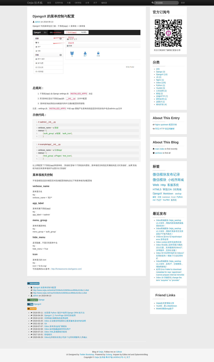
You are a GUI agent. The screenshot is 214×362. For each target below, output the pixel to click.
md (154, 200)
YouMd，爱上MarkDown (166, 306)
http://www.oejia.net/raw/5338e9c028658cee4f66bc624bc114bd (60, 293)
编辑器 (104, 3)
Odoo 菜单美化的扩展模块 (55, 326)
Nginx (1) (160, 80)
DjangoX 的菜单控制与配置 (44, 287)
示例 (159, 197)
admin (37, 22)
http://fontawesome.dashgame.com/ (66, 269)
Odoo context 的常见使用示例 (168, 242)
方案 (69, 3)
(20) (158, 69)
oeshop (178, 194)
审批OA (167, 189)
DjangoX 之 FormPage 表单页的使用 (60, 315)
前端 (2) (159, 93)
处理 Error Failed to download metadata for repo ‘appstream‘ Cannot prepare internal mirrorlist (170, 272)
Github (119, 352)
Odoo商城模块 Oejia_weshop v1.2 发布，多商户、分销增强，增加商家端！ (169, 264)
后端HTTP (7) (162, 96)
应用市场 (59, 3)
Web (156, 185)
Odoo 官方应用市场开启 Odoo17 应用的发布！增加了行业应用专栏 (170, 256)
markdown (166, 197)
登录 (183, 3)
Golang (109, 354)
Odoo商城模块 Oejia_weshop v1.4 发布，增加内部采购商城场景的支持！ (169, 223)
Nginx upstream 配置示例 (166, 124)
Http (164, 184)
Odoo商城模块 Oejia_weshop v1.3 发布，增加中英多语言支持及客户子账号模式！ (169, 231)
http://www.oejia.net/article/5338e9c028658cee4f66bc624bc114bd (61, 290)
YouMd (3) (160, 88)
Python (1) (160, 85)
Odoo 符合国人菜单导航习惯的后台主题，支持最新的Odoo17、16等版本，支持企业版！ (170, 247)
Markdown (168, 193)
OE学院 (78, 3)
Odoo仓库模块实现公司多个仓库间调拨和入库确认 (65, 337)
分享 (87, 3)
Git (45, 323)
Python (180, 197)
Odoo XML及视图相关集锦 (55, 332)
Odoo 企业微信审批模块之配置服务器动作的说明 (65, 321)
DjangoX (37, 304)
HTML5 (157, 189)
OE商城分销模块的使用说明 (56, 318)
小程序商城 (176, 180)
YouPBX (166, 200)
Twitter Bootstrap (87, 354)
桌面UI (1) (160, 102)
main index (159, 149)
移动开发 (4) (161, 104)
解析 (155, 197)
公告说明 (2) (161, 91)
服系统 (174, 200)
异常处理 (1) (161, 99)
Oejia (101, 352)
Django (41, 300)
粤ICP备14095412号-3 (115, 357)
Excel (173, 197)
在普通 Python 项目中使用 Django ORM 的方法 (64, 313)
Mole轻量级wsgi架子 (165, 308)
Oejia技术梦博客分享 (165, 303)
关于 (95, 3)
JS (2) (158, 77)
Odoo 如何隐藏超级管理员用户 (57, 329)
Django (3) (160, 72)
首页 (49, 3)
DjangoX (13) (161, 74)
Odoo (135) (161, 83)
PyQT (159, 200)
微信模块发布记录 (166, 174)
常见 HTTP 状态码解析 (165, 129)
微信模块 (160, 180)
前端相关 (48, 334)
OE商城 (177, 189)
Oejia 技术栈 (34, 2)
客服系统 (173, 184)
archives (158, 153)
